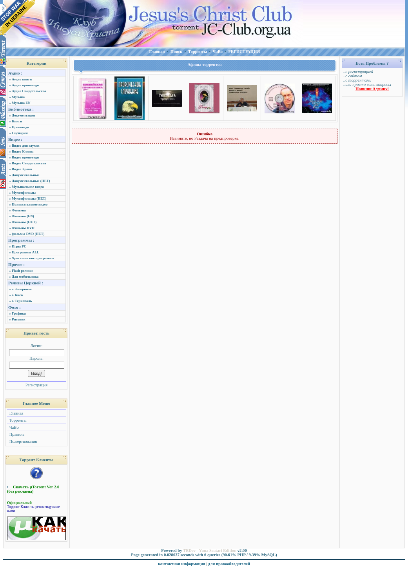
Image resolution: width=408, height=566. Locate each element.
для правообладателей (229, 564)
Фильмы (19, 210)
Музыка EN (21, 103)
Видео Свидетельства (29, 163)
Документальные (26, 175)
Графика (19, 313)
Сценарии (20, 133)
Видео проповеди (25, 157)
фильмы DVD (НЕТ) (28, 234)
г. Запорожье (22, 289)
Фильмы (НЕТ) (24, 222)
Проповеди (20, 127)
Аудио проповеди (25, 85)
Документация (23, 115)
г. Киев (17, 295)
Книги (17, 121)
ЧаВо (13, 427)
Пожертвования (22, 441)
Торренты (17, 420)
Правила (16, 434)
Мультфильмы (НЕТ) (29, 198)
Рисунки (18, 319)
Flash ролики (22, 271)
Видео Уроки (22, 169)
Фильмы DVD (23, 228)
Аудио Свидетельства (29, 91)
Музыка (18, 97)
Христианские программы (33, 258)
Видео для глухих (26, 145)
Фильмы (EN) (23, 216)
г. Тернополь (22, 301)
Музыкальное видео (28, 187)
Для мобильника (25, 276)
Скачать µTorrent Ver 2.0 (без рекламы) (33, 489)
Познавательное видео (29, 204)
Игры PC (19, 246)
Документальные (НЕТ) (31, 181)
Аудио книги (22, 79)
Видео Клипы (22, 151)
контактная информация (181, 564)
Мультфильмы (24, 193)
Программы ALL (25, 252)
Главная (15, 413)
